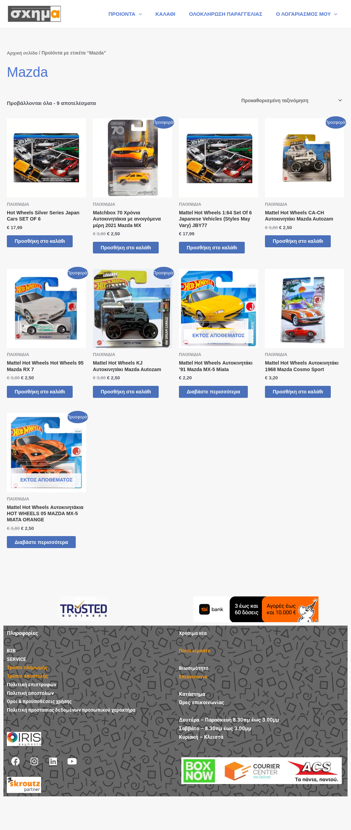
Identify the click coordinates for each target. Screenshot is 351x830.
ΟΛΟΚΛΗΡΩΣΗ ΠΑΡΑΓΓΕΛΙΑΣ (230, 14)
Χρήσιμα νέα (193, 663)
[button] (150, 14)
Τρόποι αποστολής (28, 706)
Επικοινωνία (193, 707)
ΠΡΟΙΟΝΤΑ (137, 14)
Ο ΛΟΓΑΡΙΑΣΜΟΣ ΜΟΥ (308, 14)
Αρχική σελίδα (23, 53)
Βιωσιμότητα (194, 698)
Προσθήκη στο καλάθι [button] (38, 247)
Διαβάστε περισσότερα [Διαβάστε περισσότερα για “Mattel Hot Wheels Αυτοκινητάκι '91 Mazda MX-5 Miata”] (209, 407)
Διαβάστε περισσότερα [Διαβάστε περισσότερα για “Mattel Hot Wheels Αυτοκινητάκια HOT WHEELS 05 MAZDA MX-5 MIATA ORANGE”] (37, 568)
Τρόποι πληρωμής (28, 698)
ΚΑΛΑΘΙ (174, 14)
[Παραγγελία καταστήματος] (288, 100)
